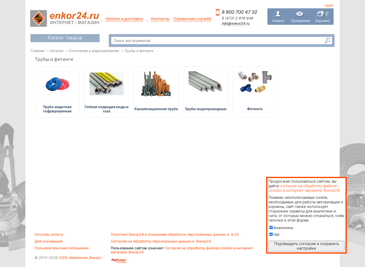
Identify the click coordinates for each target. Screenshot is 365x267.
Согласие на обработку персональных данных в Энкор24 (161, 241)
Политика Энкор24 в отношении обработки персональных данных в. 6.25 (175, 234)
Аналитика (281, 227)
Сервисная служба (192, 18)
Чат (274, 234)
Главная (37, 50)
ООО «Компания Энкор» (80, 257)
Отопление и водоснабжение (94, 50)
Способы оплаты (48, 234)
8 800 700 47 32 (239, 12)
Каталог (57, 50)
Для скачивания (48, 241)
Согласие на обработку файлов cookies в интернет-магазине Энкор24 (182, 250)
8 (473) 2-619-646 (237, 18)
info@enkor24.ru (236, 23)
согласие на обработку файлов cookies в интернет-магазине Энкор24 (303, 188)
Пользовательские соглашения (61, 248)
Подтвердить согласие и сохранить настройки (306, 246)
